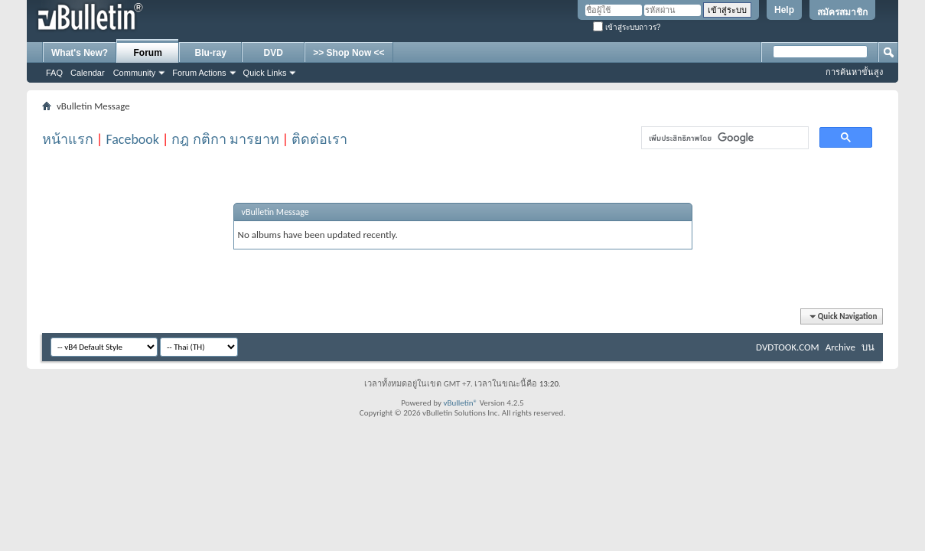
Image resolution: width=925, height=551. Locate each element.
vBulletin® (460, 403)
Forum (148, 52)
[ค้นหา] (723, 138)
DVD (273, 52)
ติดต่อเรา (319, 139)
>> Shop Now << (348, 52)
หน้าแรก (67, 139)
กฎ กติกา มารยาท (224, 139)
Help (784, 10)
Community (134, 72)
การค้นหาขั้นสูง (854, 72)
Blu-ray (210, 52)
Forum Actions (199, 72)
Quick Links (265, 72)
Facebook (132, 139)
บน (868, 347)
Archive (840, 347)
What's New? (79, 52)
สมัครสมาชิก (842, 12)
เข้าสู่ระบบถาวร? (626, 27)
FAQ (54, 72)
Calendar (87, 72)
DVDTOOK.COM (787, 347)
